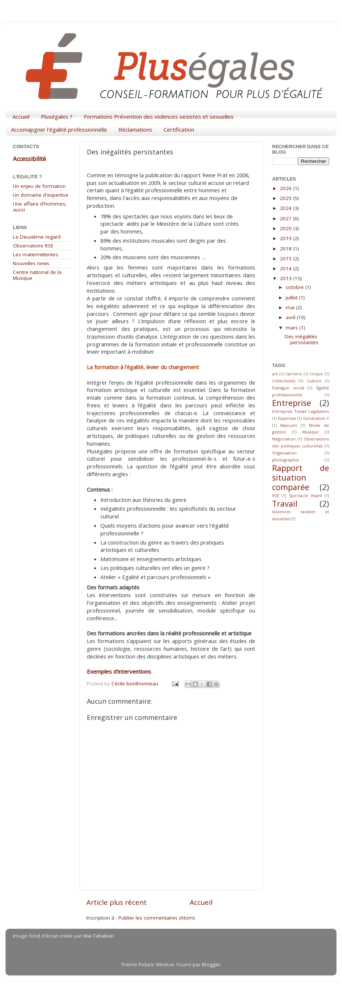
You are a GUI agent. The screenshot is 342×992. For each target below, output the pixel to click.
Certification (179, 129)
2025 (286, 198)
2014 (286, 268)
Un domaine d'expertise (40, 195)
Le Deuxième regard (37, 236)
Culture (314, 380)
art (275, 374)
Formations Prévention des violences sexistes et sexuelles (159, 116)
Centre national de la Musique (37, 275)
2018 (286, 248)
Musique (310, 432)
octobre (295, 287)
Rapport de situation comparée (300, 477)
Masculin (288, 425)
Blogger (211, 964)
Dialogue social (288, 387)
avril (291, 317)
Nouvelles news (31, 263)
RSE (275, 495)
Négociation (284, 439)
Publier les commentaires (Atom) (156, 917)
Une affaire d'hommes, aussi (40, 206)
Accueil (21, 116)
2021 (286, 218)
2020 (286, 228)
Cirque (316, 374)
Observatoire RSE (33, 245)
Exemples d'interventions (119, 671)
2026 (286, 188)
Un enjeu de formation (39, 186)
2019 (286, 238)
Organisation (284, 453)
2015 (286, 258)
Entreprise (291, 402)
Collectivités (283, 380)
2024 (286, 208)
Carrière (293, 374)
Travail (285, 503)
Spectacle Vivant (305, 495)
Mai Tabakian (98, 935)
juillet (292, 297)
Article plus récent (116, 902)
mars (292, 327)
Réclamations (135, 129)
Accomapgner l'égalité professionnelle (59, 129)
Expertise (287, 418)
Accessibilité (29, 159)
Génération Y (316, 418)
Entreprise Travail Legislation (300, 411)
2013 (286, 278)
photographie (285, 460)
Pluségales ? (56, 116)
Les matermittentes (35, 254)
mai (291, 307)
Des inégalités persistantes (301, 339)
